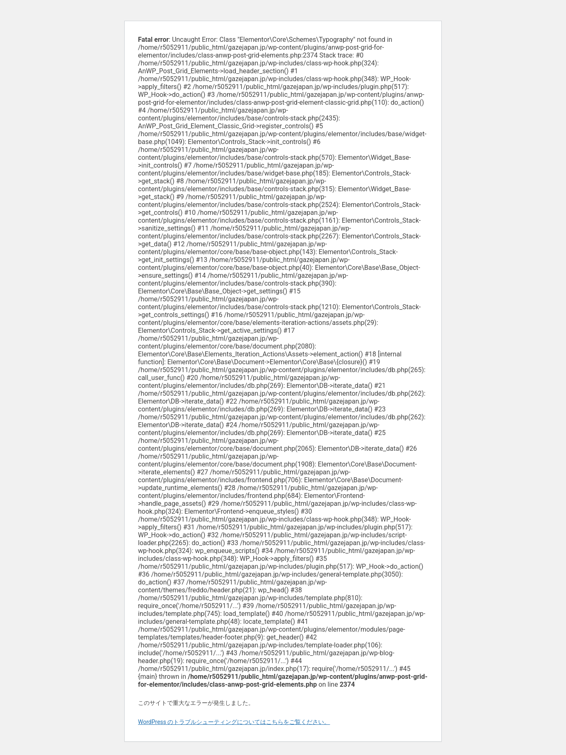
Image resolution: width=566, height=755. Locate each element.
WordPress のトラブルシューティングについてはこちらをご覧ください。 (234, 722)
